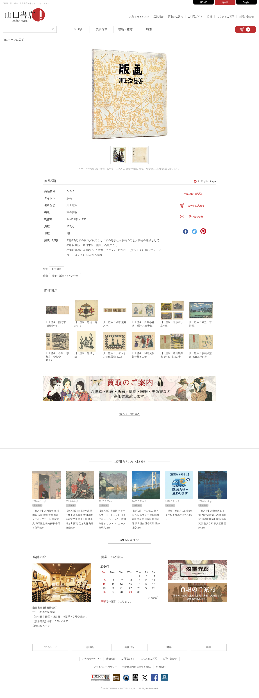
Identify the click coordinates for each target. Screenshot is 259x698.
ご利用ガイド (195, 16)
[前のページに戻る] (13, 39)
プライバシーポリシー (105, 668)
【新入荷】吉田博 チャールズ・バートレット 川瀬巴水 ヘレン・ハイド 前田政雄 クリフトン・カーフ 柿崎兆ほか (112, 520)
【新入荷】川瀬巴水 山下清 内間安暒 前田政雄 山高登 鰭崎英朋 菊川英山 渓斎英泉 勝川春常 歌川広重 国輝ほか (212, 520)
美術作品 (101, 29)
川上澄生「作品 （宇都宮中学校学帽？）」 (57, 358)
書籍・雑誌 (125, 29)
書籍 (169, 648)
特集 (149, 29)
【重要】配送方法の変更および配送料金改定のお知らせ (179, 516)
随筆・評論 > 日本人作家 (65, 275)
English (246, 2)
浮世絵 (78, 29)
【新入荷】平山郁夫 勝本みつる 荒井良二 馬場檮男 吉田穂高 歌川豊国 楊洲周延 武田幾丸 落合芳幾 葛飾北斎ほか (146, 520)
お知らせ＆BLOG (139, 16)
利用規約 (160, 668)
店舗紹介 (158, 16)
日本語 (225, 2)
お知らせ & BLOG (129, 462)
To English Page (205, 181)
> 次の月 (153, 598)
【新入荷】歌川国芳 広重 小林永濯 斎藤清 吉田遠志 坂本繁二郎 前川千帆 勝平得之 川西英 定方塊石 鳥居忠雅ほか (79, 520)
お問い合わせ (246, 16)
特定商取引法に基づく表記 (136, 668)
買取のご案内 (175, 16)
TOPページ (50, 648)
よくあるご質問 (225, 16)
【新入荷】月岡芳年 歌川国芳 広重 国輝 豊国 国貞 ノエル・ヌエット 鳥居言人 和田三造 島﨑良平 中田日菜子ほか (46, 520)
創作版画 (56, 268)
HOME (203, 2)
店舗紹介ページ (41, 626)
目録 (209, 16)
